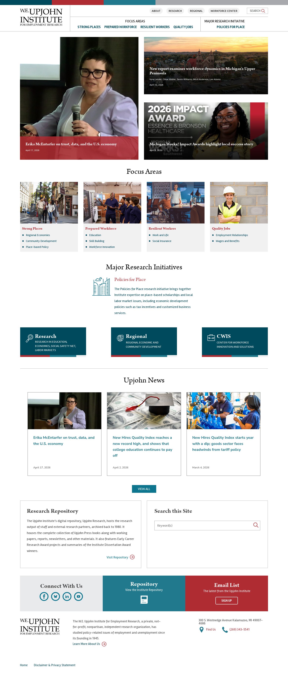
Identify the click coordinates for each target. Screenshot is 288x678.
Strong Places (89, 27)
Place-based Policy (37, 247)
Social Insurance (162, 241)
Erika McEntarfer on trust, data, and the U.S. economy (71, 144)
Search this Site (173, 511)
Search (257, 11)
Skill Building (96, 241)
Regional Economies (38, 235)
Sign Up (226, 601)
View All (144, 489)
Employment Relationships (232, 235)
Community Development (41, 241)
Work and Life (161, 235)
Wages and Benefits (228, 241)
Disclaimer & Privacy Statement (54, 665)
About (156, 11)
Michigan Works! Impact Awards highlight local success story (201, 144)
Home (24, 665)
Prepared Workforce (120, 27)
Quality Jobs (183, 27)
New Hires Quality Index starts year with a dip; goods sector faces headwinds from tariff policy (223, 443)
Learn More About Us (89, 644)
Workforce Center (224, 11)
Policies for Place (231, 27)
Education (95, 235)
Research (175, 11)
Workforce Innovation (102, 247)
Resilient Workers (155, 27)
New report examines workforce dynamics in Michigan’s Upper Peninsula (202, 71)
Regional (196, 11)
